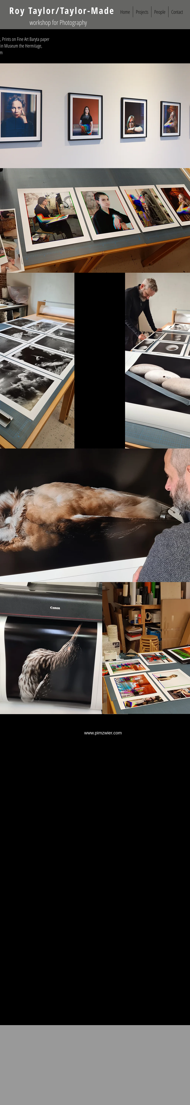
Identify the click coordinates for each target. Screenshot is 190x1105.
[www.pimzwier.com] (103, 733)
